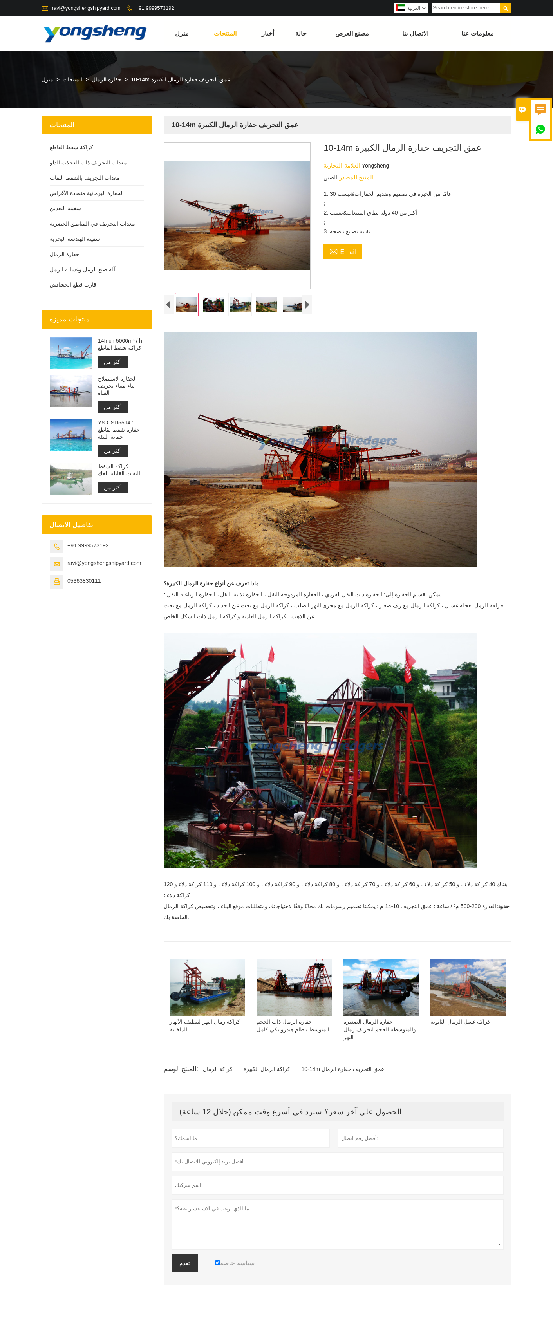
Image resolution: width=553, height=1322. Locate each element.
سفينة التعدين (65, 208)
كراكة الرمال (218, 1071)
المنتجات (225, 33)
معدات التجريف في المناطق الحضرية (92, 223)
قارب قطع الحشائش (73, 285)
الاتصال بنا (415, 33)
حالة (301, 33)
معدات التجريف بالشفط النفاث (85, 178)
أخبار (268, 33)
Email (342, 251)
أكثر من (113, 362)
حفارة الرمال (106, 79)
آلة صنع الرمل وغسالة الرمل (82, 269)
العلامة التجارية (342, 165)
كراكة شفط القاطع (71, 147)
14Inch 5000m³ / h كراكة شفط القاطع (120, 344)
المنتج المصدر (355, 177)
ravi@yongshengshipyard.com (86, 8)
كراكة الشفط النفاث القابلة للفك (119, 470)
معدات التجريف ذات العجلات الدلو (88, 162)
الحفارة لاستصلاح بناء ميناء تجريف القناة (117, 386)
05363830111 (84, 581)
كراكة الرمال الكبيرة (267, 1071)
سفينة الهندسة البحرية (75, 239)
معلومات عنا (477, 33)
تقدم (184, 1265)
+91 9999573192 (155, 8)
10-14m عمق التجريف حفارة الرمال (342, 1071)
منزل (182, 33)
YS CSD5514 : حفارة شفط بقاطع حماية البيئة (119, 429)
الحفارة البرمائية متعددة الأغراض (87, 193)
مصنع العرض (352, 33)
